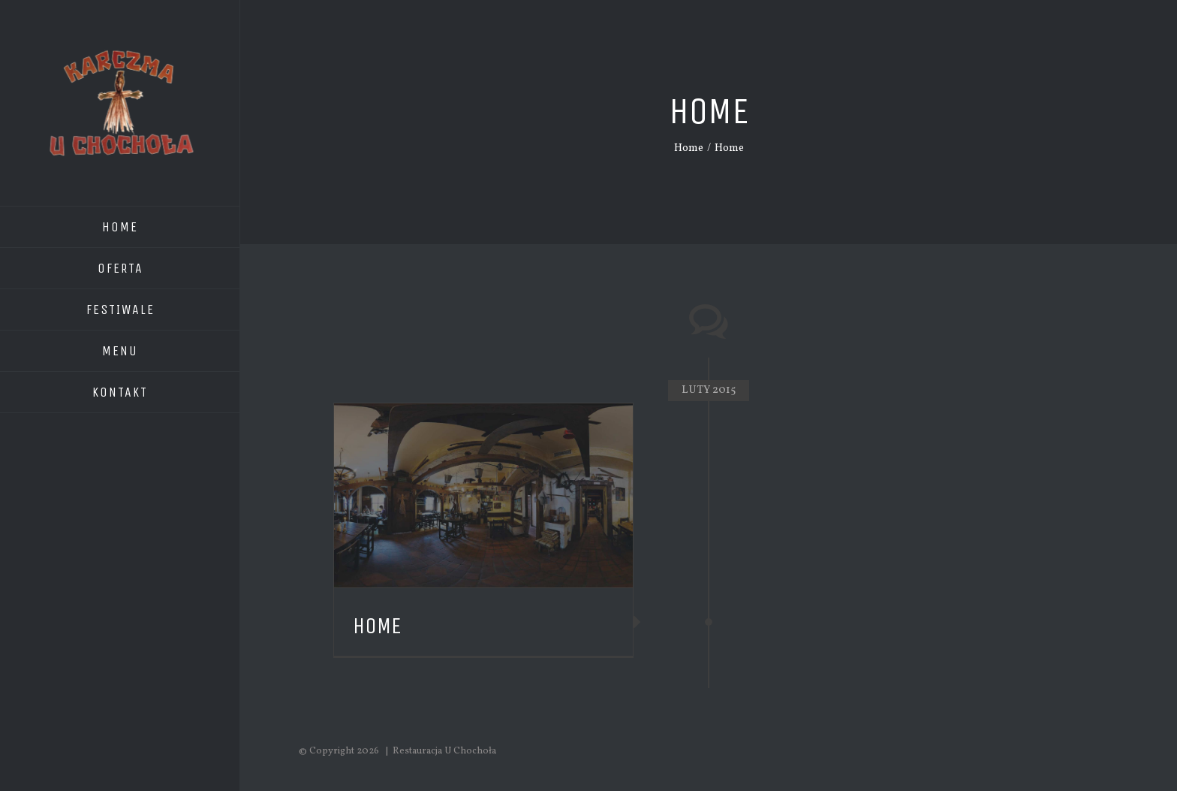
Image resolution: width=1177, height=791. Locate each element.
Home (377, 625)
